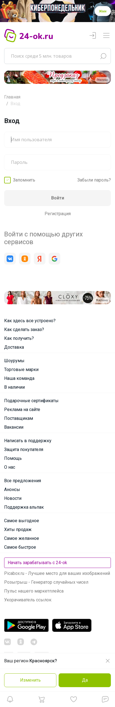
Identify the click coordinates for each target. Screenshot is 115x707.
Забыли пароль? (94, 180)
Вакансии (13, 427)
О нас (9, 467)
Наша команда (19, 378)
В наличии (14, 387)
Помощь (13, 458)
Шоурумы (14, 360)
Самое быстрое (20, 547)
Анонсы (12, 489)
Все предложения (22, 480)
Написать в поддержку (27, 440)
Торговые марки (21, 369)
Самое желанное (21, 538)
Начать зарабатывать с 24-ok (37, 562)
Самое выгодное (21, 520)
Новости (12, 498)
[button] (10, 700)
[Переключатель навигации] (106, 36)
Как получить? (19, 338)
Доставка (14, 347)
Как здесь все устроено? (30, 320)
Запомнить (24, 180)
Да (85, 680)
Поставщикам (18, 418)
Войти (57, 198)
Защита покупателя (23, 449)
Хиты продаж (18, 529)
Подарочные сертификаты (31, 400)
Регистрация (58, 213)
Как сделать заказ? (24, 329)
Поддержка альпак (24, 507)
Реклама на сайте (22, 409)
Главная (12, 97)
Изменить (30, 680)
